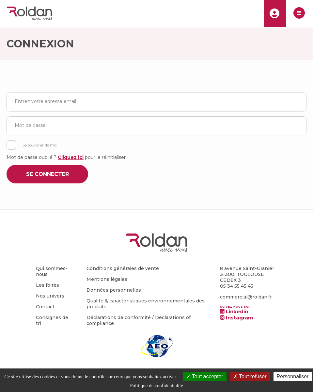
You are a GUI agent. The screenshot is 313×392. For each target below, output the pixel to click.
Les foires (47, 285)
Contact (45, 307)
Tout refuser (250, 376)
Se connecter (47, 174)
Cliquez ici (71, 157)
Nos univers (50, 296)
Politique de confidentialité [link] (156, 385)
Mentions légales (106, 279)
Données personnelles (113, 290)
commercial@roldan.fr (246, 297)
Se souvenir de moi (40, 145)
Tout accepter (204, 376)
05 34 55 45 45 (236, 286)
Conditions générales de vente (122, 268)
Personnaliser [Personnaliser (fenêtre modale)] (293, 376)
